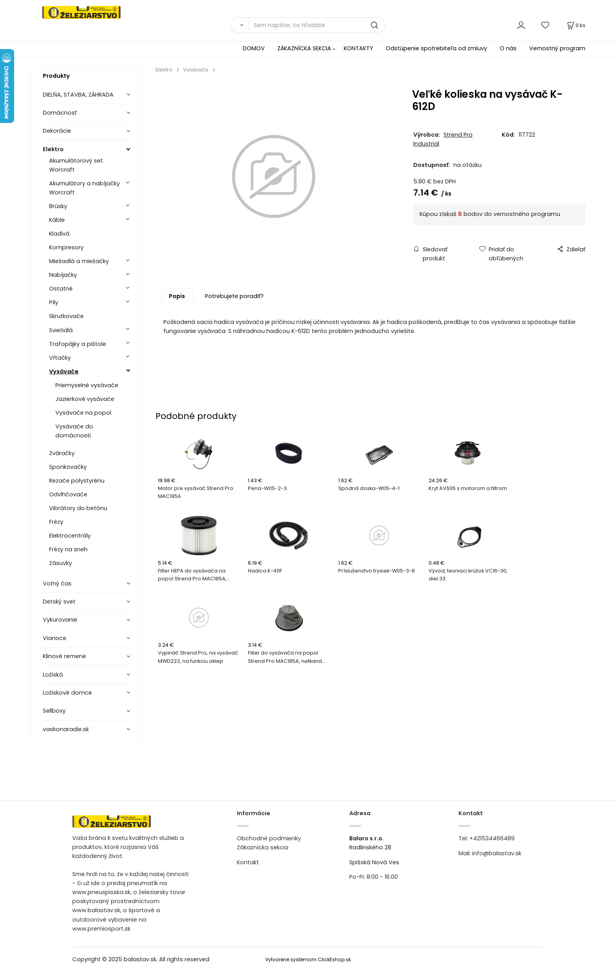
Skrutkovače (66, 316)
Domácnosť (60, 113)
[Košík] (575, 25)
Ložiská (53, 675)
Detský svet (59, 601)
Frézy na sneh (68, 549)
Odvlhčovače (68, 494)
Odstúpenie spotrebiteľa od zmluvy (436, 48)
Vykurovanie (60, 620)
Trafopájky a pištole (77, 344)
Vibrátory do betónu (78, 508)
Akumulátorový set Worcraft (76, 165)
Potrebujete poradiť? (234, 297)
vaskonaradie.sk (66, 729)
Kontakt (248, 862)
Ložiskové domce (67, 693)
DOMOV (254, 48)
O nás (508, 48)
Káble (57, 220)
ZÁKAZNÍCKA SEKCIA (304, 48)
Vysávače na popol (83, 413)
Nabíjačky (63, 275)
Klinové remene (64, 656)
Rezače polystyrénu (76, 481)
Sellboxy (54, 711)
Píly (53, 302)
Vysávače (64, 371)
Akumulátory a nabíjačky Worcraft (84, 187)
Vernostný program (557, 48)
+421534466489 (492, 838)
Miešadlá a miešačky (79, 261)
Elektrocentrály (70, 536)
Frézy (56, 522)
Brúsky (58, 206)
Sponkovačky (68, 467)
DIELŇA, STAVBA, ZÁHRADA (78, 95)
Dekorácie (57, 131)
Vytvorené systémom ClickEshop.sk (308, 959)
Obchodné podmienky (269, 838)
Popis (177, 297)
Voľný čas (57, 583)
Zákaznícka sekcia (262, 847)
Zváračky (62, 453)
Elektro (53, 149)
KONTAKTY (358, 48)
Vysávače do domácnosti (74, 431)
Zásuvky (60, 563)
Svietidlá (61, 330)
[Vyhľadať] (240, 25)
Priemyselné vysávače (86, 385)
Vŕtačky (60, 358)
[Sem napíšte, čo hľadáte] (317, 25)
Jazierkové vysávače (84, 399)
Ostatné (61, 289)
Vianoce (54, 638)
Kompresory (66, 247)
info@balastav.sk (496, 853)
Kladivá (59, 234)
